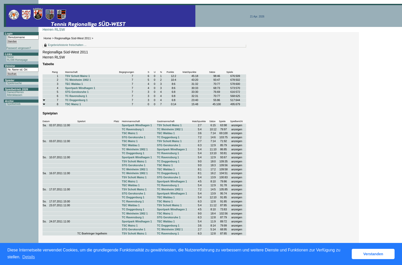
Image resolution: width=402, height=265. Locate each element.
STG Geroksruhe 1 (77, 92)
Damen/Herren (15, 92)
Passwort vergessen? (18, 48)
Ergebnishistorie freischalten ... (67, 44)
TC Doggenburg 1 (76, 100)
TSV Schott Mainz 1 (77, 76)
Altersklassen (14, 95)
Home (47, 38)
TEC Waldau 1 (74, 84)
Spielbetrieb (14, 104)
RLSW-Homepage (17, 59)
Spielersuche (14, 83)
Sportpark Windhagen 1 (80, 88)
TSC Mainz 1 (73, 104)
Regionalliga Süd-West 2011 (73, 38)
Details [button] (28, 257)
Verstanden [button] (373, 254)
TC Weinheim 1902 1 (78, 79)
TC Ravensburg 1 (76, 96)
